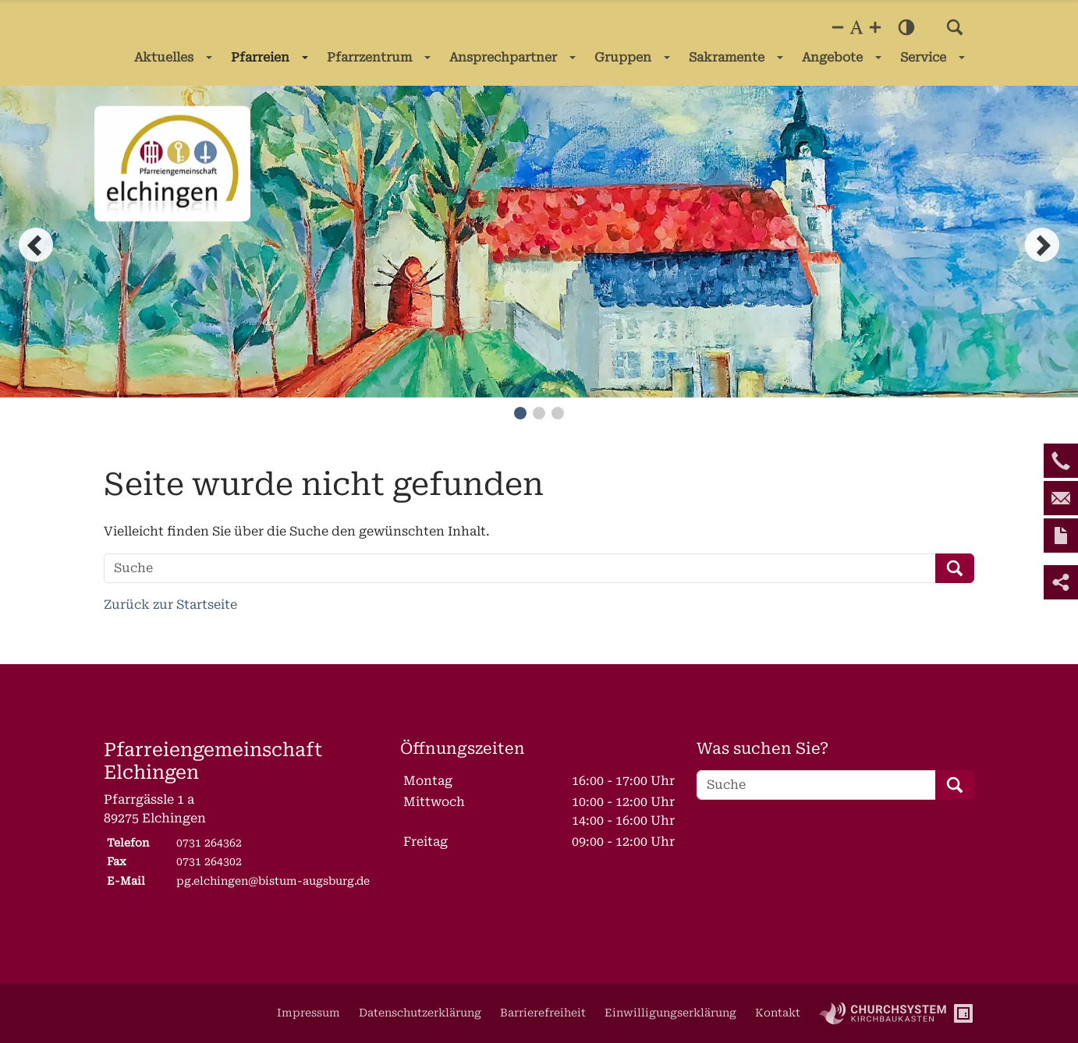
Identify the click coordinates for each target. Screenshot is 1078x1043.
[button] (954, 27)
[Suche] (520, 568)
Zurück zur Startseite (170, 604)
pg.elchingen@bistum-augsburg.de (273, 881)
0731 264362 (209, 842)
